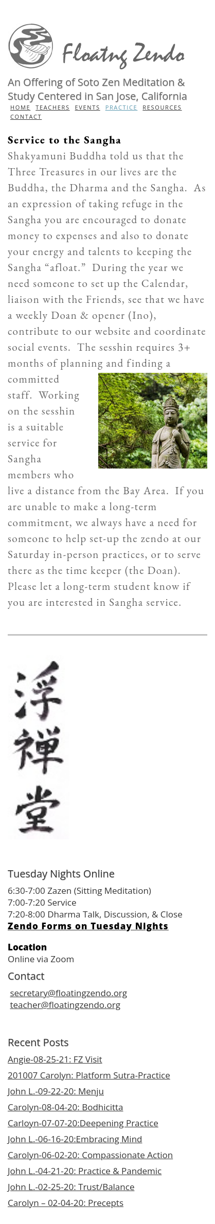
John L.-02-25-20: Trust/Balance (71, 1187)
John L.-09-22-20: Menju (56, 1091)
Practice (121, 107)
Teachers (52, 107)
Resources (162, 107)
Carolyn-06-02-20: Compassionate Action (90, 1155)
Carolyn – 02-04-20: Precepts (65, 1203)
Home (20, 107)
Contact (26, 116)
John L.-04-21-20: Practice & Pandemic (85, 1171)
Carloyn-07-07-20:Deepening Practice (83, 1123)
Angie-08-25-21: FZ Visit (55, 1059)
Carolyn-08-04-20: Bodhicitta (65, 1107)
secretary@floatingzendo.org (68, 993)
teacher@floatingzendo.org (65, 1005)
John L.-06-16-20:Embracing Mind (75, 1139)
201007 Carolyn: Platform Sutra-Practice (89, 1075)
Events (87, 107)
